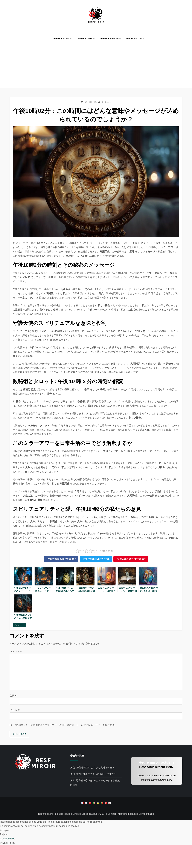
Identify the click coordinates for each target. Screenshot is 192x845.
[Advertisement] (96, 67)
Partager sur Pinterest (131, 559)
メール (15, 710)
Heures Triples (86, 38)
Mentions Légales (127, 814)
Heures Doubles (62, 38)
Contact (112, 814)
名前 (13, 695)
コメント (16, 651)
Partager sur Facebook (62, 559)
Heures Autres (135, 38)
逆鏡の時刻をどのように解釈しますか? (94, 774)
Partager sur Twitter (96, 559)
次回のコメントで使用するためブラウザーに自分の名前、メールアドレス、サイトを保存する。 (65, 725)
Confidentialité (146, 814)
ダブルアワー (19, 625)
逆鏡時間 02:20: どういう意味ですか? (93, 767)
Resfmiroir (106, 102)
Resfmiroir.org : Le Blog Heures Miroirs (59, 814)
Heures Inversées (111, 38)
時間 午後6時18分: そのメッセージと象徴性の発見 (95, 782)
